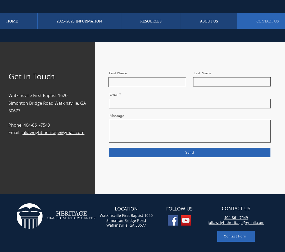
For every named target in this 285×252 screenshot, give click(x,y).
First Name (118, 73)
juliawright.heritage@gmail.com (52, 132)
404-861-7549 (37, 125)
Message (117, 115)
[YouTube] (186, 220)
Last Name (202, 73)
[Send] (189, 152)
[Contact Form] (236, 236)
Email (114, 94)
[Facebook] (173, 220)
